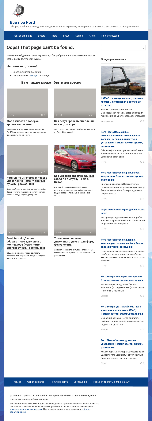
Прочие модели (110, 35)
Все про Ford (22, 22)
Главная (17, 381)
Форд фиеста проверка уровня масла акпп (23, 122)
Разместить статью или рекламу (111, 381)
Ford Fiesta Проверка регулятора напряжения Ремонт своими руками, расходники (122, 176)
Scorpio (79, 35)
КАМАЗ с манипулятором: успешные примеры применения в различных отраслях (122, 102)
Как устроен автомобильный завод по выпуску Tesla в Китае (74, 179)
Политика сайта (59, 381)
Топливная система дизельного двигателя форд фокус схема (74, 241)
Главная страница (22, 35)
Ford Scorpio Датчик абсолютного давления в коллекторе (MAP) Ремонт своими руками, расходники (26, 243)
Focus (66, 35)
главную (33, 75)
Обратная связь (36, 381)
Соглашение (80, 381)
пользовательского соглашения (26, 409)
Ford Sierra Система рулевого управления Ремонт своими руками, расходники (27, 181)
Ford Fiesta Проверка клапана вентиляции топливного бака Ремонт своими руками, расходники (123, 243)
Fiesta (54, 35)
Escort (41, 35)
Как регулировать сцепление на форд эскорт (74, 122)
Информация (107, 121)
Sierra (92, 35)
